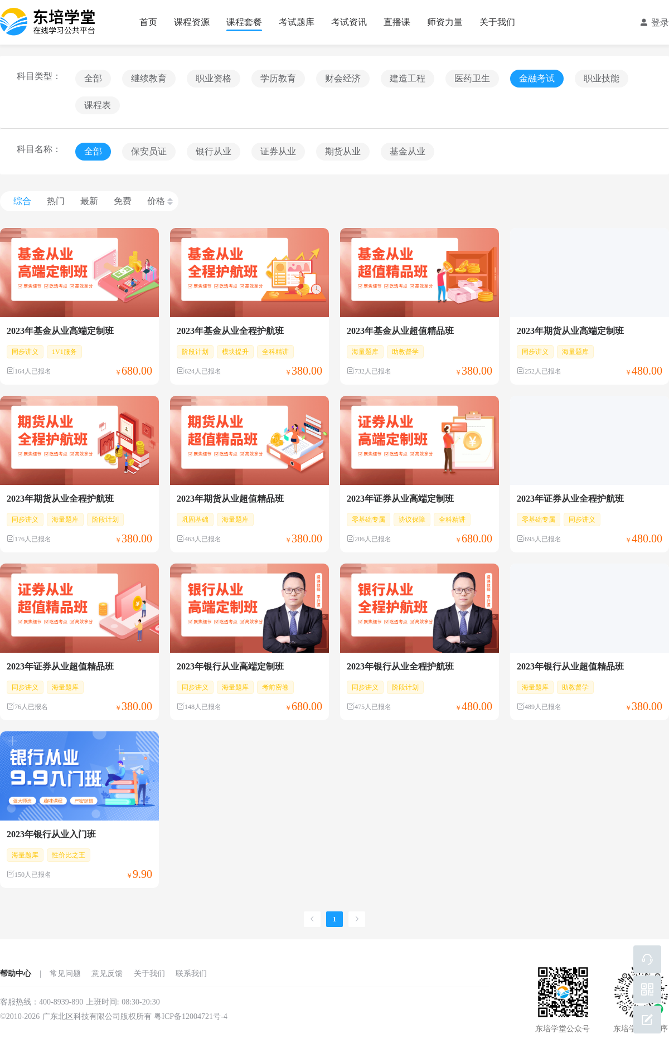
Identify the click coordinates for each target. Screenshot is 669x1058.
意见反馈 (107, 973)
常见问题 (65, 973)
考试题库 (296, 22)
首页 (148, 22)
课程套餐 (244, 22)
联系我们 (191, 973)
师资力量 (445, 22)
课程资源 (192, 22)
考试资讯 (349, 22)
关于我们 (497, 22)
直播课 (397, 22)
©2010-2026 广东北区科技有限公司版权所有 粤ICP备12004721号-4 (113, 1016)
